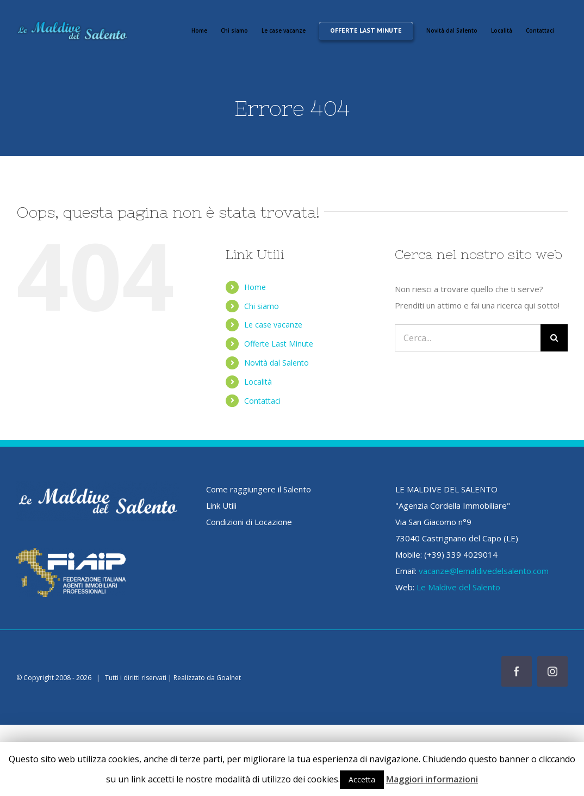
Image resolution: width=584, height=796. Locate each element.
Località (258, 382)
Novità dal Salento (276, 362)
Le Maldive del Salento (458, 587)
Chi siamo (261, 306)
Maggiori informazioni (432, 779)
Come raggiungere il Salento (258, 489)
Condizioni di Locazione (249, 521)
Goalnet (228, 677)
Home (255, 287)
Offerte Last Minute (278, 343)
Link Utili (221, 505)
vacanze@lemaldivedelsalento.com (484, 570)
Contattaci (262, 401)
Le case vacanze (273, 324)
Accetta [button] (362, 779)
